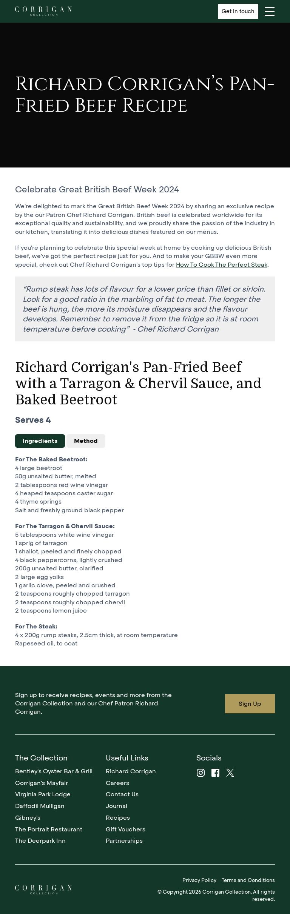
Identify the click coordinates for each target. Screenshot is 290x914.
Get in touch (238, 11)
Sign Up (250, 704)
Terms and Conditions (248, 880)
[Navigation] (269, 11)
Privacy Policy (199, 880)
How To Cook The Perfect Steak (221, 265)
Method (86, 441)
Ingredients (40, 441)
